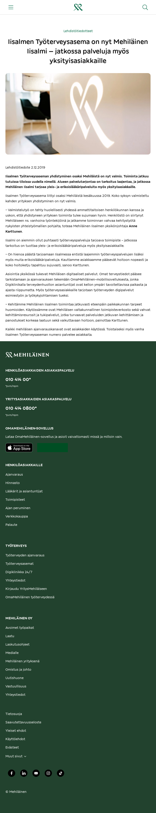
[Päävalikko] (10, 7)
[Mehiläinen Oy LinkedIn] (24, 774)
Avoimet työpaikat (19, 627)
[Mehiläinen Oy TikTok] (60, 774)
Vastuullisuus (15, 686)
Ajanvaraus (14, 474)
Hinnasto (12, 483)
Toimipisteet (15, 499)
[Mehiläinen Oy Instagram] (48, 774)
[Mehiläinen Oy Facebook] (11, 774)
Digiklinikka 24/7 (18, 572)
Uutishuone (14, 678)
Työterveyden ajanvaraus (24, 555)
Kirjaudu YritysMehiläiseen (26, 589)
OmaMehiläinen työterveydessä (29, 597)
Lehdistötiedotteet (78, 31)
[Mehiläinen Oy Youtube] (36, 774)
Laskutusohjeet (17, 644)
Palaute (11, 525)
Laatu (9, 636)
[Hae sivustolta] (145, 7)
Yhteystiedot (15, 580)
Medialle (12, 653)
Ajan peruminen (17, 508)
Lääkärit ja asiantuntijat (24, 491)
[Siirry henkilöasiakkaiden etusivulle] (78, 7)
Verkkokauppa (16, 516)
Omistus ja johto (18, 669)
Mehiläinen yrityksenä (22, 661)
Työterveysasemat (19, 563)
